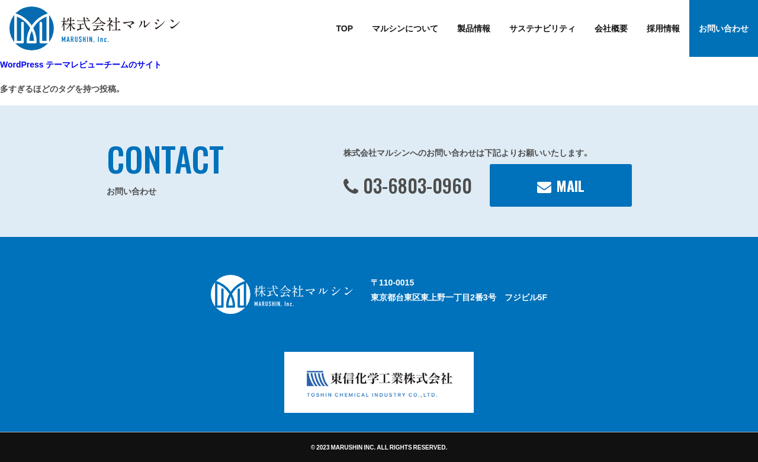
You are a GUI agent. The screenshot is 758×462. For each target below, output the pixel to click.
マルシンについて (405, 28)
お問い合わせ (724, 28)
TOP (344, 28)
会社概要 (611, 28)
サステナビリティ (542, 28)
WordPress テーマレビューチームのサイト (81, 64)
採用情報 (663, 28)
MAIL (570, 185)
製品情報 (473, 28)
